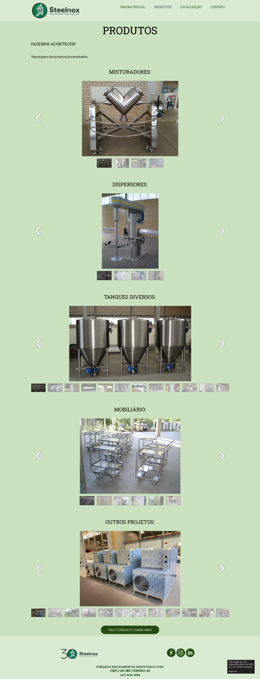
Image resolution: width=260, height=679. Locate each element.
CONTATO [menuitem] (217, 7)
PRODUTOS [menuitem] (162, 7)
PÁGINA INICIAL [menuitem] (132, 7)
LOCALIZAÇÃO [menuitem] (191, 7)
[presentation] (38, 118)
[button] (104, 163)
